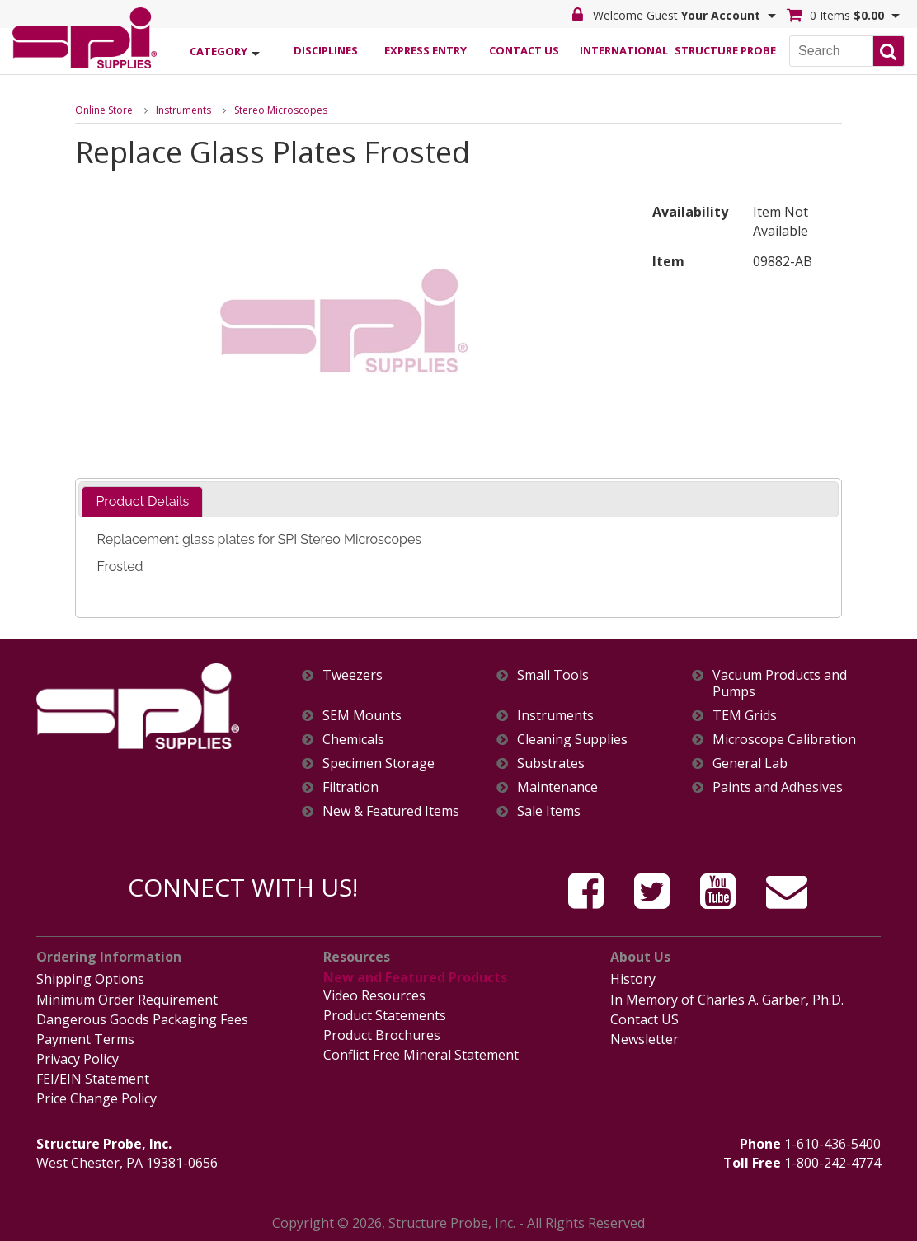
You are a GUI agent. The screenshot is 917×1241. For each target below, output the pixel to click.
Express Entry (425, 50)
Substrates (551, 763)
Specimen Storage (378, 763)
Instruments (183, 110)
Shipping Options (90, 979)
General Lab (750, 763)
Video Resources (374, 995)
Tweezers (352, 675)
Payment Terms (85, 1039)
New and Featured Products (415, 977)
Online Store (104, 110)
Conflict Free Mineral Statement (421, 1055)
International (624, 50)
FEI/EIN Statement (92, 1079)
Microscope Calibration (784, 739)
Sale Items (549, 811)
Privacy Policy (77, 1059)
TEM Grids (744, 716)
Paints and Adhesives (777, 787)
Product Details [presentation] (142, 501)
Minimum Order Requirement (127, 999)
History (633, 979)
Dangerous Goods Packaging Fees (142, 1019)
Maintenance (557, 787)
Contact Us (524, 50)
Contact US (644, 1019)
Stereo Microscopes (280, 110)
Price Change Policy (96, 1098)
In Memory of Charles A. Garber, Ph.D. (727, 999)
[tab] (142, 502)
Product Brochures (381, 1035)
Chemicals (353, 739)
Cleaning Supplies (572, 739)
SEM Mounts (362, 716)
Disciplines (326, 50)
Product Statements (384, 1015)
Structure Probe (724, 50)
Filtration (350, 787)
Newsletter (644, 1039)
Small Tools (553, 675)
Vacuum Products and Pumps (779, 683)
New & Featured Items (390, 811)
